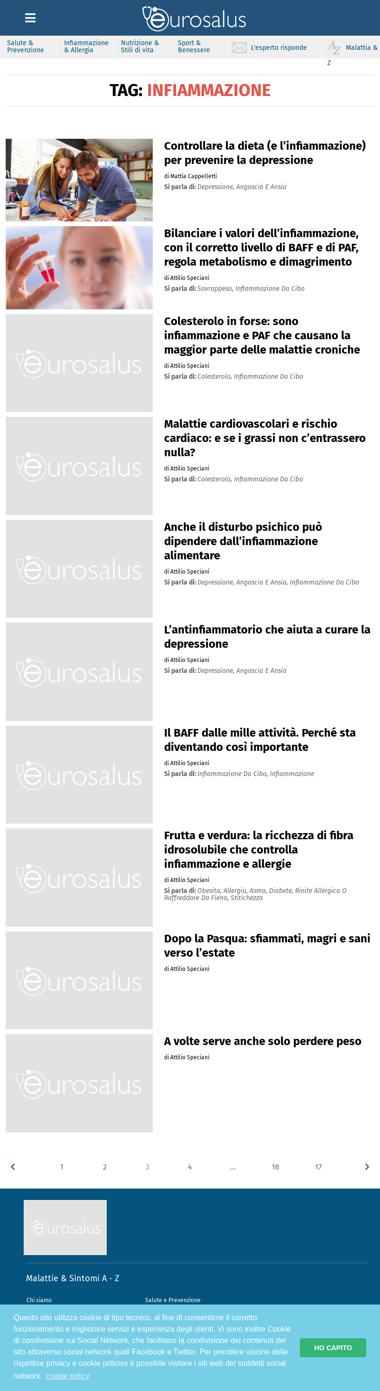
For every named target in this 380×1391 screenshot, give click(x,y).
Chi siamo (39, 1300)
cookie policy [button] (68, 1376)
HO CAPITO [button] (333, 1348)
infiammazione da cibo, (233, 774)
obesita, (210, 891)
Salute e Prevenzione (173, 1300)
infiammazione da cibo (270, 289)
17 (318, 1166)
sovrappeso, (216, 289)
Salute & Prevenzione (25, 46)
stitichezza (247, 898)
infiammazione (292, 774)
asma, (259, 891)
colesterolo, (215, 377)
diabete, (282, 891)
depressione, (216, 187)
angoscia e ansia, (263, 582)
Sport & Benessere (194, 46)
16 (275, 1166)
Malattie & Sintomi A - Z (72, 1278)
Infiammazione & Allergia (86, 46)
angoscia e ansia (261, 187)
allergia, (236, 891)
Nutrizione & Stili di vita (140, 46)
